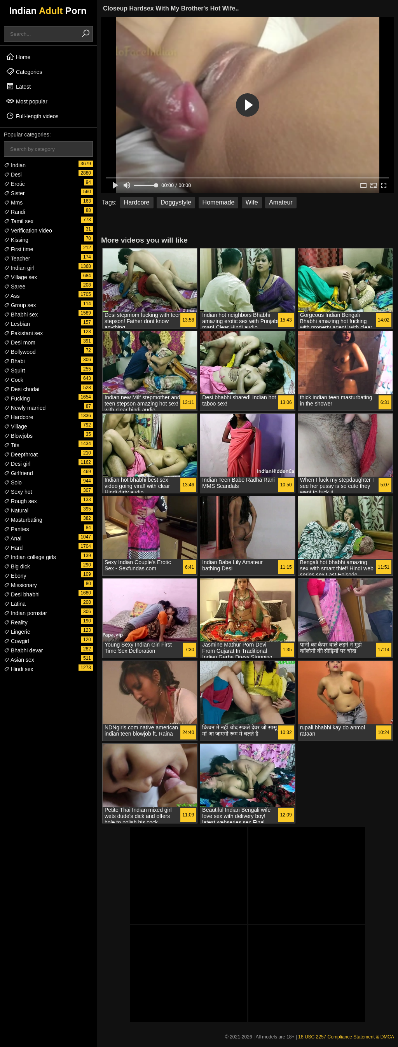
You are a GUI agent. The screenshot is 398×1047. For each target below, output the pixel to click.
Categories (24, 71)
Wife (252, 202)
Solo (13, 482)
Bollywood (20, 352)
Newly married (24, 408)
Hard (13, 548)
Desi (13, 174)
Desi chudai (21, 389)
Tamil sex (18, 221)
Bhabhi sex (21, 314)
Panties (16, 529)
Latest (18, 86)
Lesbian (17, 324)
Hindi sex (18, 669)
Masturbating (23, 520)
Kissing (16, 240)
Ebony (15, 576)
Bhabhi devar (23, 650)
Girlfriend (18, 473)
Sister (14, 193)
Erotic (14, 184)
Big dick (17, 566)
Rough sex (20, 501)
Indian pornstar (25, 613)
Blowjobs (18, 436)
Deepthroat (21, 454)
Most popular (26, 101)
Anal (12, 538)
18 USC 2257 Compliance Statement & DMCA (346, 1037)
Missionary (20, 585)
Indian (15, 165)
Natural (16, 510)
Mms (13, 202)
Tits (11, 445)
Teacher (17, 258)
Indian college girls (30, 557)
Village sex (20, 277)
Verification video (28, 230)
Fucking (17, 398)
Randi (14, 212)
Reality (16, 622)
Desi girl (17, 464)
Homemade (218, 202)
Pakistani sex (23, 333)
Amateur (280, 202)
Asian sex (19, 660)
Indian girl (19, 268)
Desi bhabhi (22, 594)
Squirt (14, 370)
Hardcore (18, 417)
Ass (11, 296)
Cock (13, 380)
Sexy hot (18, 492)
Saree (14, 286)
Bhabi (14, 361)
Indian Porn (47, 10)
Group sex (20, 305)
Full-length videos (32, 116)
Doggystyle (176, 202)
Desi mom (19, 342)
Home (18, 56)
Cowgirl (16, 641)
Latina (15, 604)
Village (15, 426)
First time (18, 249)
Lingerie (17, 632)
